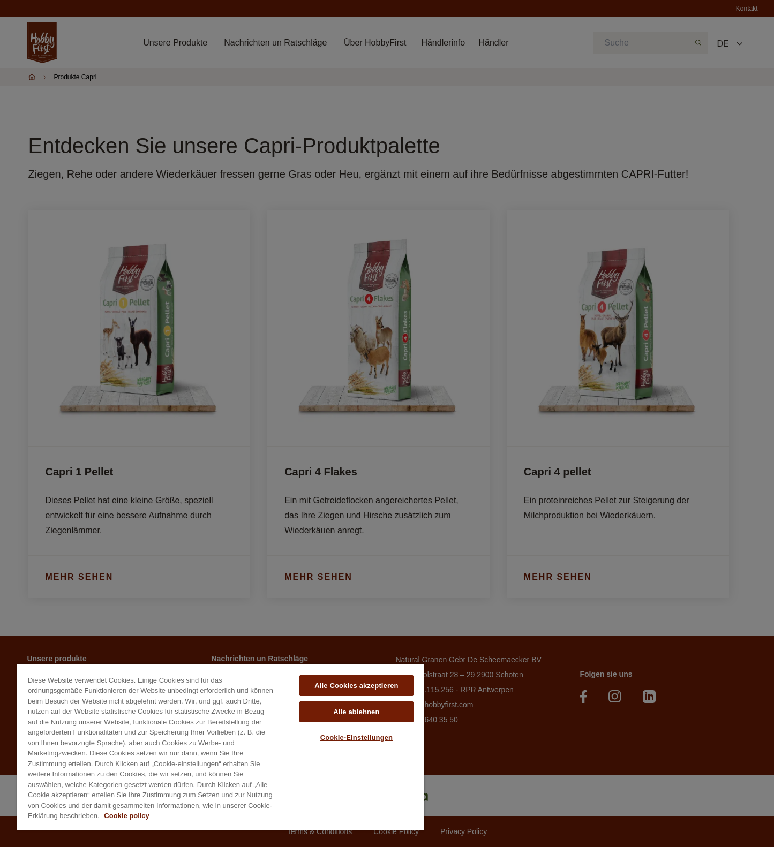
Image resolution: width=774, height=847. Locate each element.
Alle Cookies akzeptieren (356, 686)
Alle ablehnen (356, 712)
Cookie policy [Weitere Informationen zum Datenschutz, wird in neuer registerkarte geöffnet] (126, 816)
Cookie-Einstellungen (356, 737)
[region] (220, 747)
